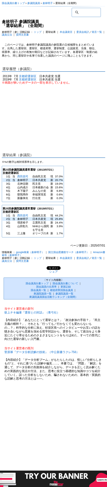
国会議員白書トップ (13, 3)
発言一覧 (97, 31)
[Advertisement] (53, 116)
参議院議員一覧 (64, 293)
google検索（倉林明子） (30, 252)
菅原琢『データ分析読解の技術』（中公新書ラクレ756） (41, 352)
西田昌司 (22, 176)
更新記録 (66, 286)
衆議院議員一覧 (42, 293)
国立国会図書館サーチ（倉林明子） (68, 252)
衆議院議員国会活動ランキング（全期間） (53, 296)
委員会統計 (82, 31)
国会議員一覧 (38, 290)
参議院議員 (33, 3)
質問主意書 (22, 34)
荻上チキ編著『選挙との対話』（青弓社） (32, 312)
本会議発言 (66, 31)
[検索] (85, 12)
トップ (37, 31)
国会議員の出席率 (46, 286)
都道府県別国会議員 (61, 290)
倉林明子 (48, 3)
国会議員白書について (65, 283)
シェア (53, 271)
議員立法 (7, 34)
